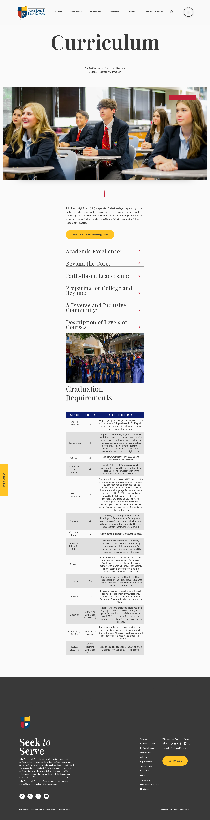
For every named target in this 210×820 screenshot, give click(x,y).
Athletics (114, 11)
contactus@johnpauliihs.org (174, 748)
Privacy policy (64, 809)
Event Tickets (146, 771)
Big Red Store (146, 761)
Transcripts (145, 780)
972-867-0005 (176, 743)
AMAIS (188, 809)
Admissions (95, 11)
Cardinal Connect (153, 11)
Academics (76, 11)
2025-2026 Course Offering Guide (90, 234)
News (142, 775)
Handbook (144, 789)
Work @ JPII (145, 752)
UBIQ (171, 809)
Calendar (131, 11)
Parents (58, 11)
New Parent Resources (150, 784)
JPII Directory (146, 766)
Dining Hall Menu (147, 748)
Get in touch (175, 760)
